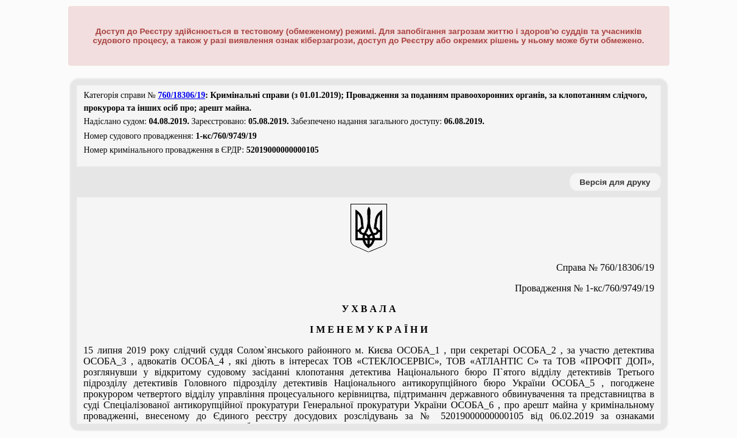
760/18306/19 (181, 95)
